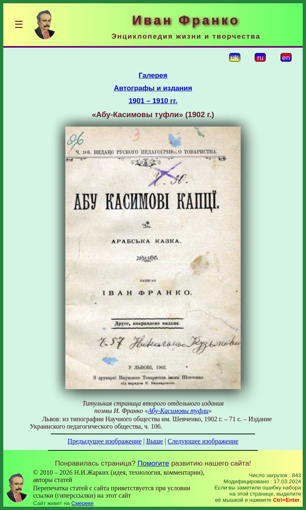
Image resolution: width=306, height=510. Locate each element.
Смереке (82, 503)
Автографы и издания (153, 88)
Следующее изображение (203, 441)
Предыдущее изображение (105, 441)
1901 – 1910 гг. (153, 101)
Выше (154, 441)
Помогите (153, 463)
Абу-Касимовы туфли (178, 410)
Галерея (153, 75)
